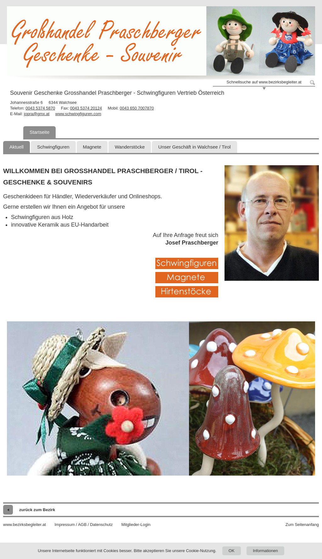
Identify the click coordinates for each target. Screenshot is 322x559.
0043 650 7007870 (137, 108)
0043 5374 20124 (86, 108)
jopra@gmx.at (36, 113)
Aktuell (16, 147)
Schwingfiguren (53, 147)
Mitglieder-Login (136, 524)
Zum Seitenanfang (302, 524)
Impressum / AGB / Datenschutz (83, 524)
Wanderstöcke (130, 147)
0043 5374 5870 (40, 108)
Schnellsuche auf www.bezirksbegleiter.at (263, 82)
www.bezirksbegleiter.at (24, 524)
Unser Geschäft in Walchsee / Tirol (194, 147)
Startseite (39, 132)
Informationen (265, 550)
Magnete (92, 147)
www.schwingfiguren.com (78, 113)
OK (232, 550)
